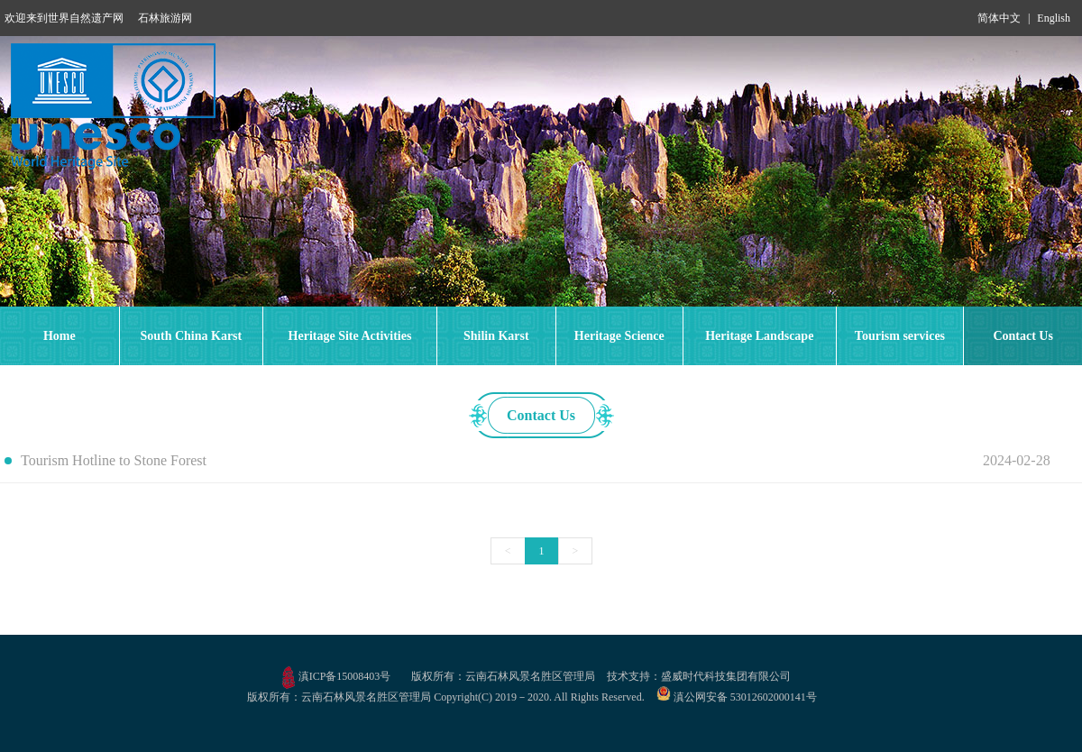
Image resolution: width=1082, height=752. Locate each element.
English (1053, 18)
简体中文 (999, 18)
